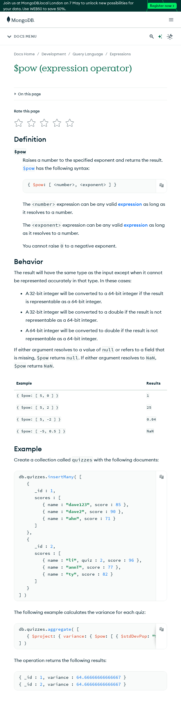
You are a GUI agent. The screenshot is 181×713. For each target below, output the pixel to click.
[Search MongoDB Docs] (152, 36)
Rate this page (27, 111)
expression (130, 204)
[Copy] (161, 185)
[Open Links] (171, 20)
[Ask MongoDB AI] (160, 36)
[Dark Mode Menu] (170, 36)
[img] (18, 123)
